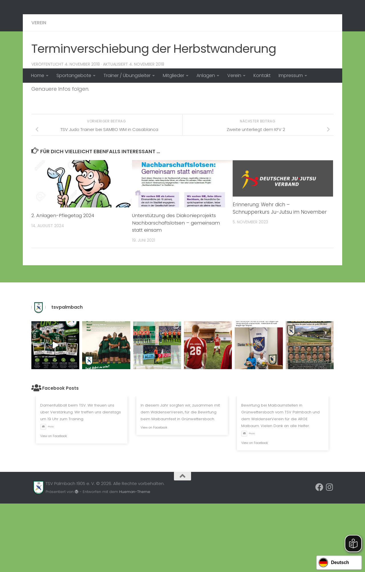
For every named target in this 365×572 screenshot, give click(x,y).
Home (37, 75)
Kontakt (262, 75)
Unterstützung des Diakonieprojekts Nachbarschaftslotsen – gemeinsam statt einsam (177, 291)
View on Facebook (53, 504)
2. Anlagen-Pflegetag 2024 (63, 283)
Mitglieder (173, 75)
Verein (234, 75)
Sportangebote (73, 75)
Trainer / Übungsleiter (127, 75)
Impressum (291, 75)
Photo (47, 495)
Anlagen (205, 75)
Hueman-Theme (134, 560)
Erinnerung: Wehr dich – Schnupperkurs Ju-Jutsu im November (280, 277)
